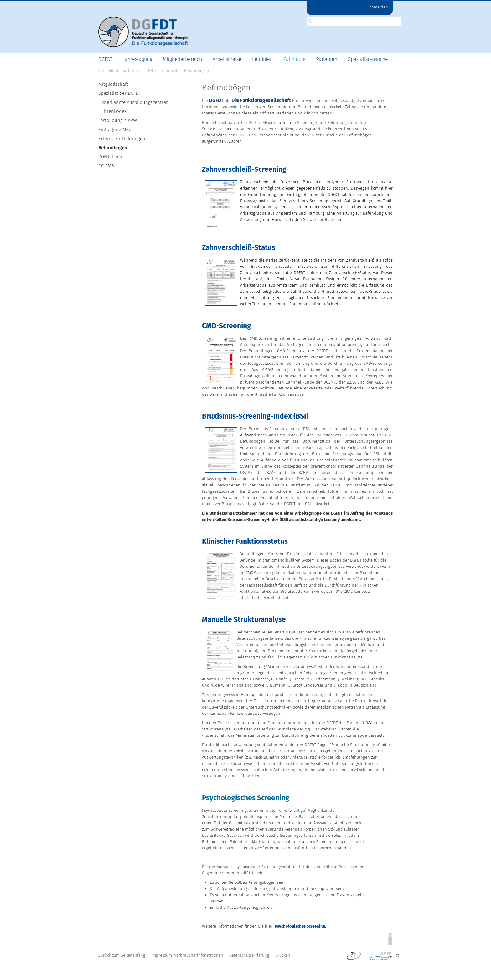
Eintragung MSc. (115, 129)
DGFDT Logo (110, 157)
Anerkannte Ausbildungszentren (135, 102)
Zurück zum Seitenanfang (121, 955)
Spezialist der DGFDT (119, 93)
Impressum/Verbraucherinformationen (187, 955)
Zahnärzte (170, 70)
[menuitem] (105, 59)
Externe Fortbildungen (121, 138)
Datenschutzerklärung (249, 955)
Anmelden (378, 7)
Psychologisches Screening (300, 926)
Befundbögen (196, 70)
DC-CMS (106, 166)
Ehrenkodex (114, 111)
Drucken (282, 955)
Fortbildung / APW (117, 120)
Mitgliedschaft (113, 84)
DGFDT (151, 70)
